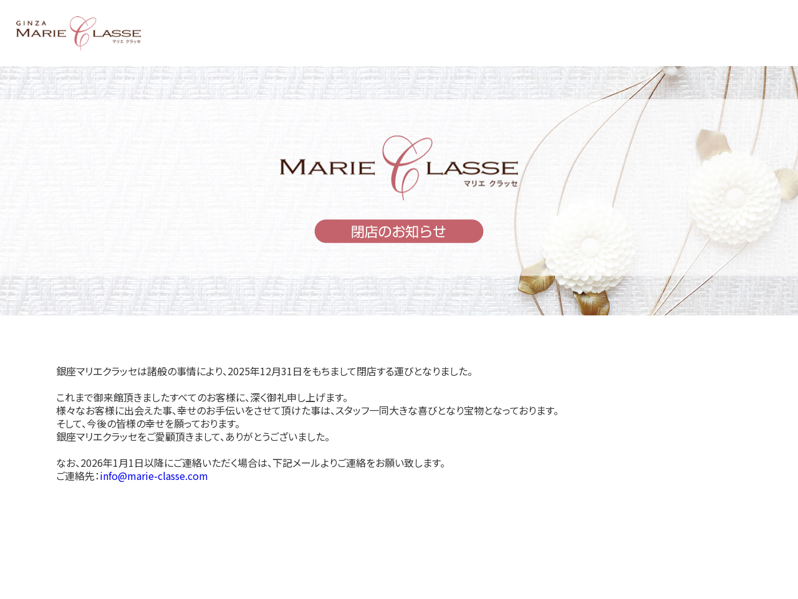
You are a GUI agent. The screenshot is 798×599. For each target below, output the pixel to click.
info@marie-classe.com (154, 475)
